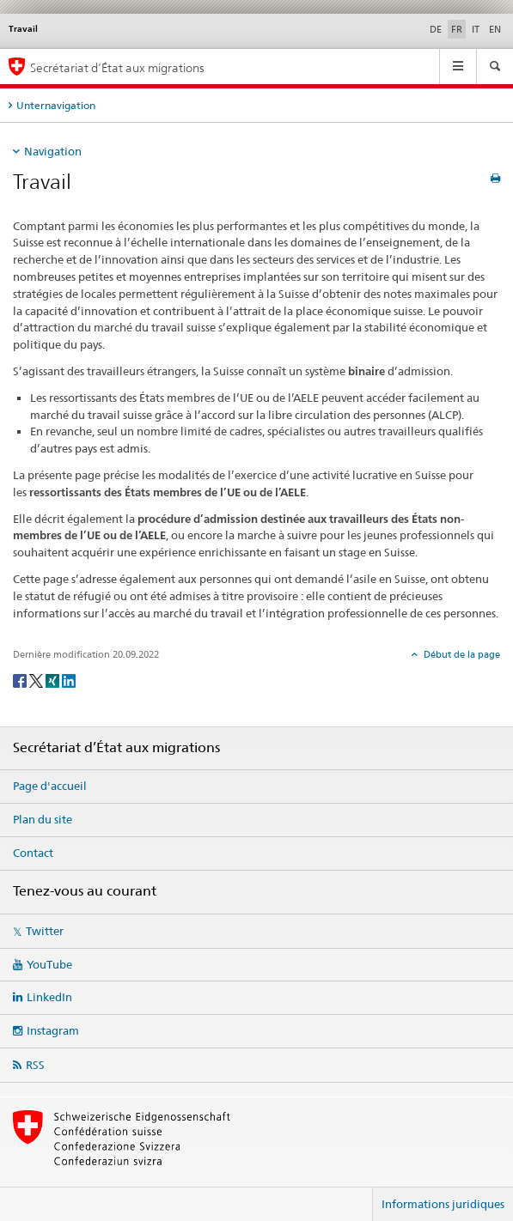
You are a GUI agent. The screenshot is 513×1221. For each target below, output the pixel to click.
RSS (35, 1065)
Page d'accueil (50, 786)
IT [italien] (475, 29)
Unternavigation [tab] (55, 105)
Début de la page (460, 654)
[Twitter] (37, 679)
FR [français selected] (456, 29)
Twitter (45, 931)
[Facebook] (21, 679)
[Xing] (54, 679)
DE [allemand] (436, 29)
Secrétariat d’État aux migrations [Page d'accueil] (117, 67)
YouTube (49, 964)
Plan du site (42, 819)
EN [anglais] (495, 29)
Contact (33, 853)
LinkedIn (49, 997)
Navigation (53, 151)
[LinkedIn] (69, 679)
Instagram (53, 1030)
